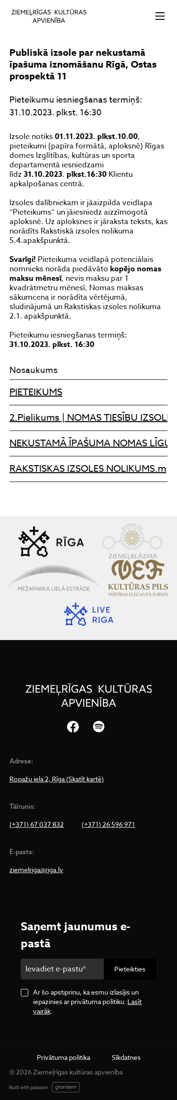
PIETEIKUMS (35, 392)
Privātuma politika (63, 1057)
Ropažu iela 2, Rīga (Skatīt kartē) (56, 779)
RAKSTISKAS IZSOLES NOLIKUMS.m (87, 469)
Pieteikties (129, 968)
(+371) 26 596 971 (108, 824)
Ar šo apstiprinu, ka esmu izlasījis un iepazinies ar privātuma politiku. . (87, 1001)
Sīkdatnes (126, 1057)
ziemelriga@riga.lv (36, 870)
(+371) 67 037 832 (36, 824)
